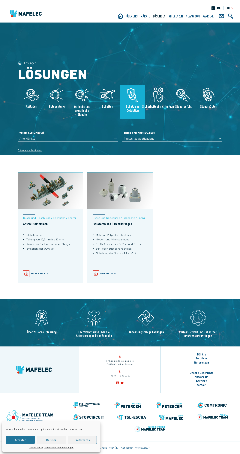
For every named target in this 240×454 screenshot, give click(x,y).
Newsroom (193, 16)
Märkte (145, 16)
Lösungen (159, 16)
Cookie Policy (36, 447)
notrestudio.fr (142, 447)
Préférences (82, 440)
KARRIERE (208, 16)
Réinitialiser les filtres (30, 150)
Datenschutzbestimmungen (59, 447)
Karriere (201, 380)
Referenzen (176, 16)
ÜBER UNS (132, 16)
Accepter (20, 440)
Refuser (51, 440)
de (230, 8)
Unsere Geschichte (201, 372)
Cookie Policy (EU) (109, 447)
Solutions (202, 358)
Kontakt (201, 384)
